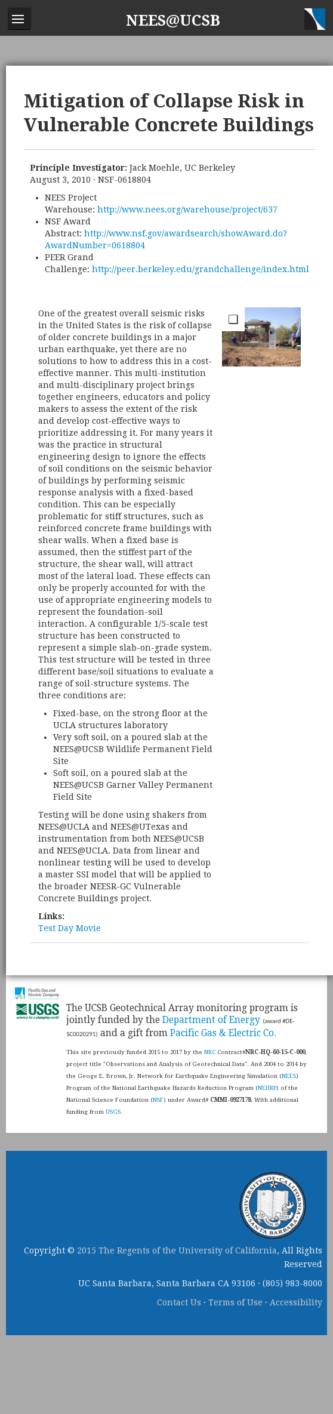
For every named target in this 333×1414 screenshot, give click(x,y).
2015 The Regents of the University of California (177, 1250)
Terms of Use (235, 1302)
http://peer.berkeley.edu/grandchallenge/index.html (200, 269)
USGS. (114, 1111)
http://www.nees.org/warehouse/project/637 (187, 209)
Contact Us (179, 1302)
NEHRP (267, 1088)
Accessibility (296, 1302)
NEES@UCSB (173, 20)
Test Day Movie (69, 928)
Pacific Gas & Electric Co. (223, 1033)
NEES (289, 1076)
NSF (158, 1099)
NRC (209, 1052)
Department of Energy (211, 1020)
